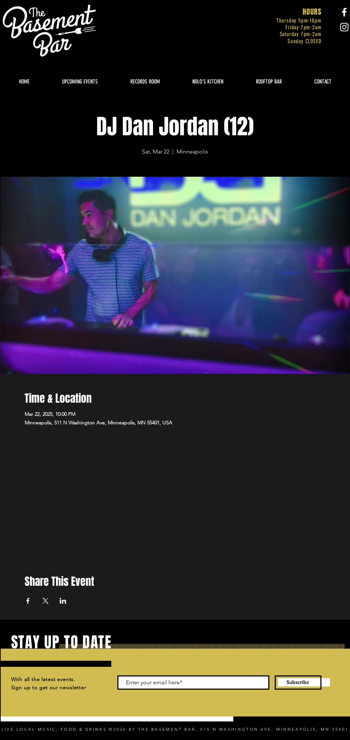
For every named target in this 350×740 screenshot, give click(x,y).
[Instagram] (344, 27)
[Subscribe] (298, 682)
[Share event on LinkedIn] (63, 601)
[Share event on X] (45, 601)
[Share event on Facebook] (28, 601)
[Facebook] (344, 12)
